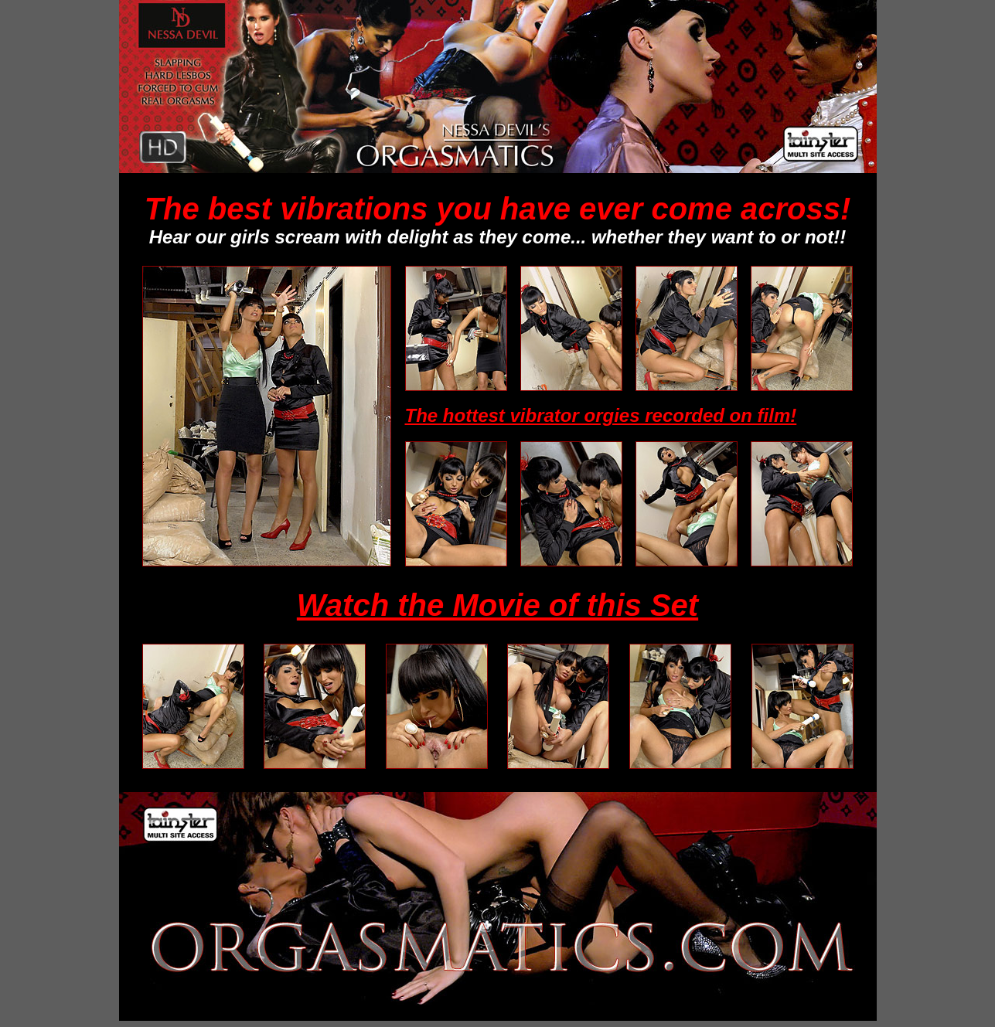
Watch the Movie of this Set (497, 605)
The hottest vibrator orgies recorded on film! (601, 415)
